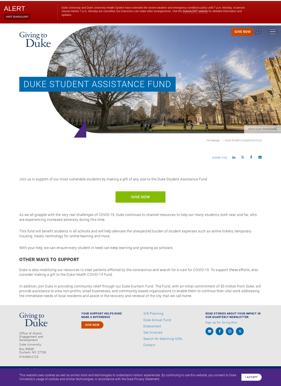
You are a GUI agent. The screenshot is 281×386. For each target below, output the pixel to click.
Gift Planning (153, 328)
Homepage (213, 140)
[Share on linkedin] (234, 158)
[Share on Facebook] (251, 158)
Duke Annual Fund (157, 334)
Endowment (152, 341)
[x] (240, 346)
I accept (250, 377)
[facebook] (219, 346)
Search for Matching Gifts (162, 353)
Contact (149, 359)
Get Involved (152, 347)
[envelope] (209, 346)
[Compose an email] (260, 158)
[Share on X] (243, 158)
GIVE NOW (238, 37)
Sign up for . (221, 337)
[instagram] (230, 346)
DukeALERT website (195, 11)
